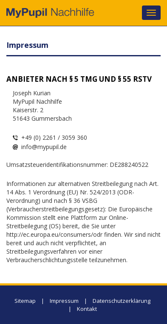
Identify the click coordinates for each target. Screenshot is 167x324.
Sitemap (25, 301)
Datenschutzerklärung (121, 301)
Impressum (64, 301)
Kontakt (87, 309)
